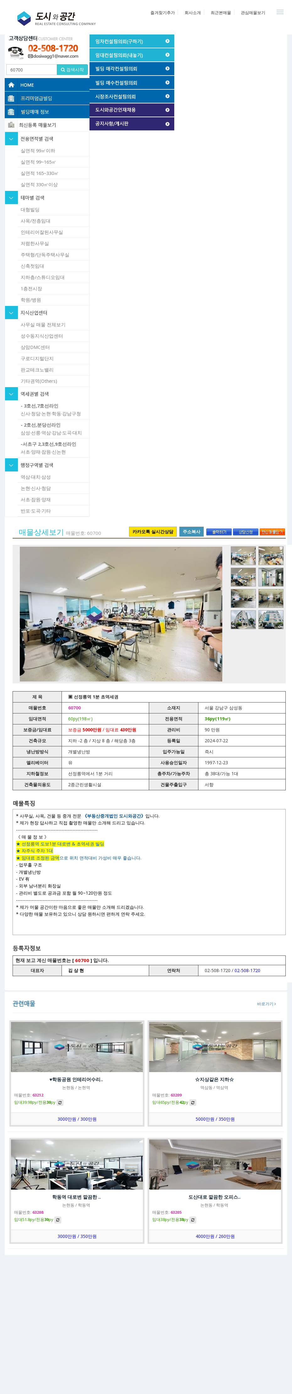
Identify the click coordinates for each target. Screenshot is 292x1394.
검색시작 (72, 69)
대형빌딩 (30, 209)
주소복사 (191, 531)
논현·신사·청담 (36, 488)
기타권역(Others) (39, 381)
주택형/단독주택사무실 (45, 254)
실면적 (38, 150)
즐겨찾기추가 (162, 12)
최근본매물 (221, 12)
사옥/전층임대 (36, 221)
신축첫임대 (32, 266)
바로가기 (266, 1004)
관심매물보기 (253, 12)
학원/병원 (31, 300)
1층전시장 (31, 288)
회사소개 (193, 12)
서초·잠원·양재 (36, 499)
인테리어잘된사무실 (42, 232)
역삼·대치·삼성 (36, 477)
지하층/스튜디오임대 (43, 277)
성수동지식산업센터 (42, 336)
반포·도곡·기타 (36, 511)
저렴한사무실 (35, 243)
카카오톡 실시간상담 (152, 531)
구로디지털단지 (37, 358)
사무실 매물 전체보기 (43, 324)
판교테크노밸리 (37, 369)
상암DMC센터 (35, 347)
